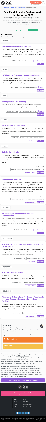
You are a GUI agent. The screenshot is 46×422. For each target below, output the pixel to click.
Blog (24, 399)
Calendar (41, 30)
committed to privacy (28, 370)
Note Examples (27, 404)
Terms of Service (40, 418)
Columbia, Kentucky (30, 140)
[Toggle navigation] (43, 2)
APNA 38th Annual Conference (14, 273)
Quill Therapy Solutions (22, 356)
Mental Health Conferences (9, 7)
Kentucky (23, 7)
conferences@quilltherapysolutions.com (12, 361)
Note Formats (27, 407)
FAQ (15, 407)
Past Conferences (33, 30)
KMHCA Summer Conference (13, 126)
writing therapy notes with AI (24, 368)
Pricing (16, 404)
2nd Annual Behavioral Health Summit (17, 46)
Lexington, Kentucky (30, 172)
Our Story (16, 402)
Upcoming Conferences (21, 30)
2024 (18, 7)
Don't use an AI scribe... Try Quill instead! (23, 380)
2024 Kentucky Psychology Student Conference (21, 75)
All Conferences (10, 30)
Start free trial (35, 2)
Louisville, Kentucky (39, 60)
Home (15, 399)
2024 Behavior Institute (11, 179)
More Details (40, 64)
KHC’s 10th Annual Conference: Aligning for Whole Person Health (22, 245)
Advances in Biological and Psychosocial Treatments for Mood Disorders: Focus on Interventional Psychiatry (23, 299)
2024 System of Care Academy (14, 101)
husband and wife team (7, 374)
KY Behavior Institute (10, 152)
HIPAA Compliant (28, 402)
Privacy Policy (39, 420)
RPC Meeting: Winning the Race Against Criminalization (18, 214)
